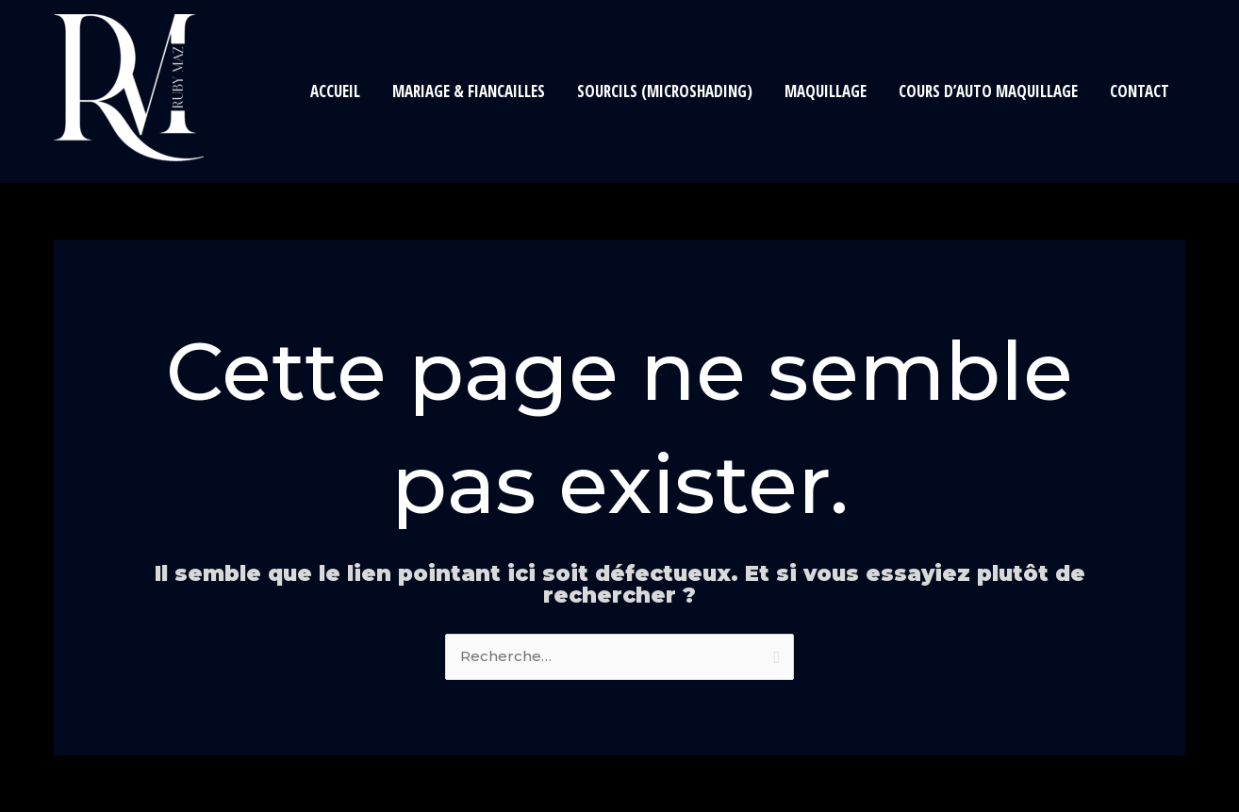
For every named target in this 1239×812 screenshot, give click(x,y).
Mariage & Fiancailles (468, 91)
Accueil (335, 91)
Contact (1139, 91)
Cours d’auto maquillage (988, 91)
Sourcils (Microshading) (664, 91)
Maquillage (826, 91)
